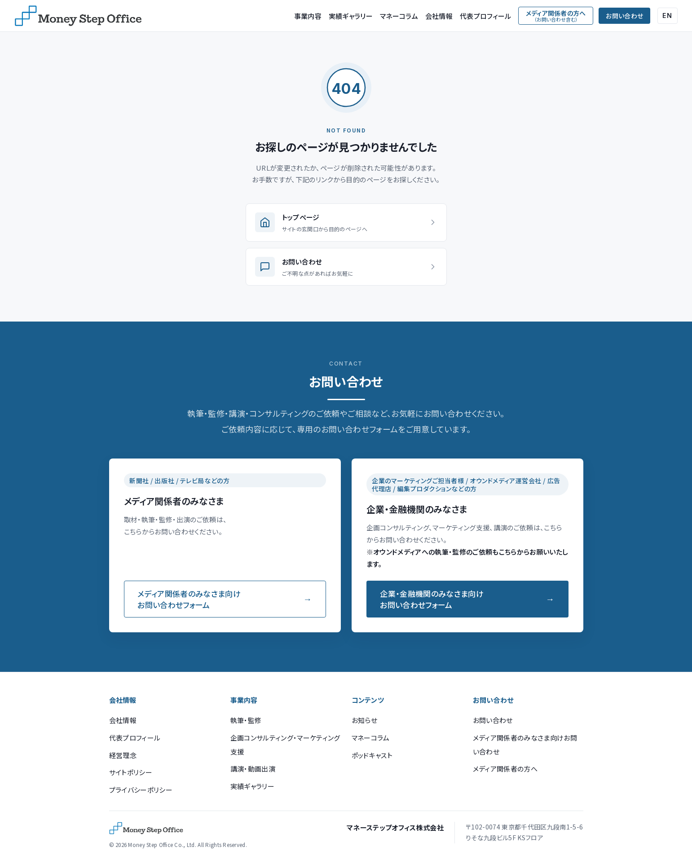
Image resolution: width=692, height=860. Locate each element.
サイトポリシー (130, 772)
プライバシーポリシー (140, 789)
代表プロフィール (485, 16)
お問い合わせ (624, 15)
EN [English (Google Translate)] (667, 15)
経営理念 (123, 755)
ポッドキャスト (372, 755)
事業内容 (308, 16)
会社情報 (439, 16)
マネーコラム (399, 16)
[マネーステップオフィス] (78, 15)
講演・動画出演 (252, 768)
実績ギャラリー (351, 16)
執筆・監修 (246, 720)
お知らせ (364, 720)
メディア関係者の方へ (505, 768)
